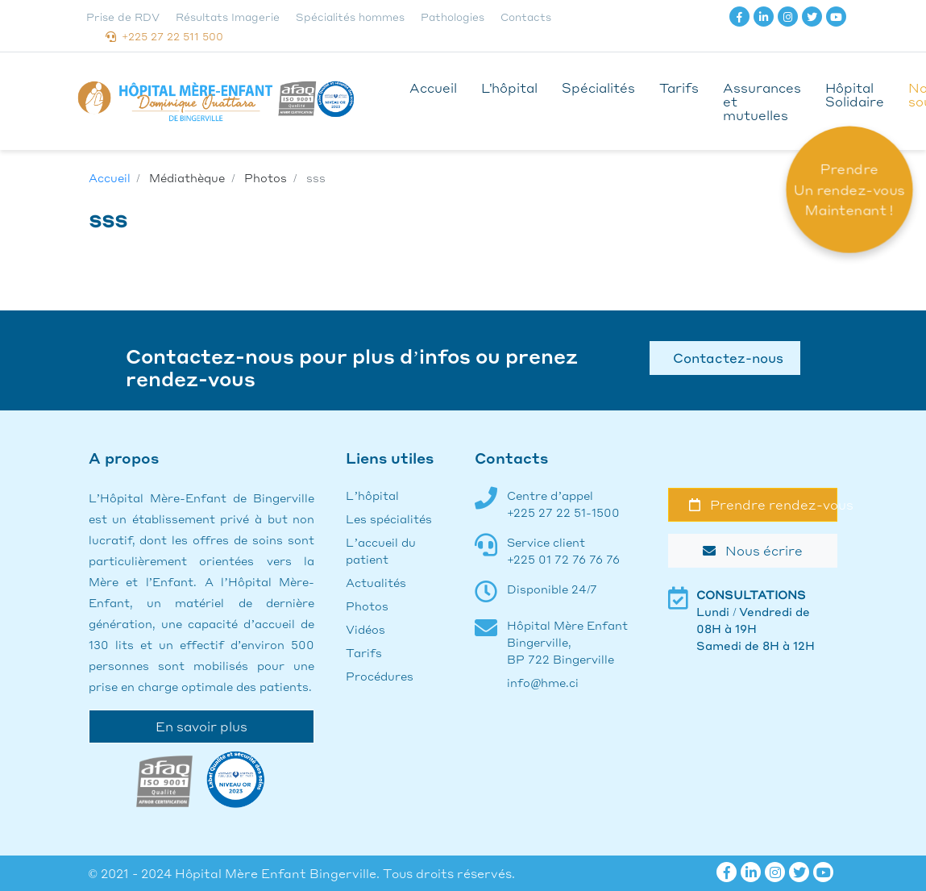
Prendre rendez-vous (763, 504)
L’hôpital (372, 495)
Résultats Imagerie (228, 16)
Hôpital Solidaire (854, 94)
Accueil (433, 87)
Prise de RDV (123, 16)
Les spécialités (389, 518)
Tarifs (679, 87)
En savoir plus (201, 726)
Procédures (379, 675)
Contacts (525, 16)
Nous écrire (753, 550)
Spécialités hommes (350, 16)
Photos (367, 605)
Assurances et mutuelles (762, 101)
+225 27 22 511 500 (164, 36)
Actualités (376, 582)
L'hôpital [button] (509, 87)
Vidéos (365, 629)
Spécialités (598, 87)
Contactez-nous (724, 357)
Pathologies (452, 16)
